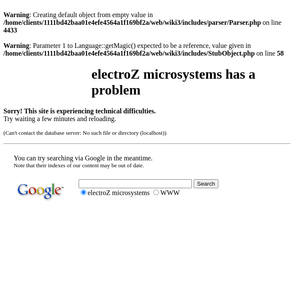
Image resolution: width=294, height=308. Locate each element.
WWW (169, 192)
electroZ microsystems (119, 192)
